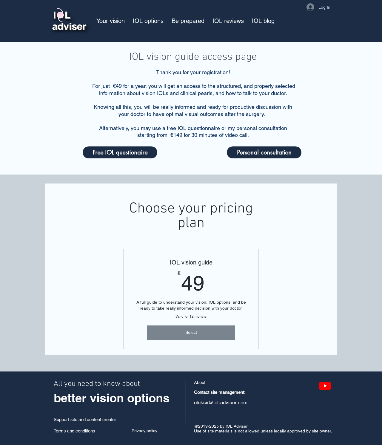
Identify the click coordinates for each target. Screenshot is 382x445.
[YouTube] (325, 386)
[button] (111, 21)
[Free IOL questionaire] (120, 152)
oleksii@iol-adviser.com (220, 403)
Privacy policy (144, 430)
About (199, 382)
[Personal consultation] (264, 152)
